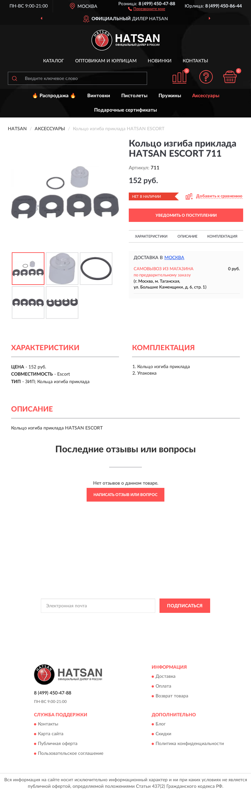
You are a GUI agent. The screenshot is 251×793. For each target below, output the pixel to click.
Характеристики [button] (151, 236)
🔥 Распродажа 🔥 (54, 95)
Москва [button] (174, 258)
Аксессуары (205, 95)
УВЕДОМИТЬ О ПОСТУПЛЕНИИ (186, 215)
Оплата (163, 686)
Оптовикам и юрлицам (106, 61)
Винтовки (98, 95)
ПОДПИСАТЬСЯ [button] (185, 606)
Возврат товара (172, 696)
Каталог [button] (53, 61)
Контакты (195, 61)
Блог (161, 724)
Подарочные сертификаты (125, 110)
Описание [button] (187, 236)
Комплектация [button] (222, 236)
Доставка (166, 676)
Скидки (163, 734)
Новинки (160, 61)
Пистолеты (134, 95)
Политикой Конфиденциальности (157, 620)
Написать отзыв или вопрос (125, 495)
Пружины (170, 95)
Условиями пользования (119, 626)
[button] (146, 8)
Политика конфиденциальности (190, 744)
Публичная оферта (57, 744)
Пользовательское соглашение (70, 754)
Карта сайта (50, 734)
